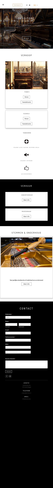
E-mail (7, 330)
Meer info (27, 200)
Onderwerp (8, 314)
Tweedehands (26, 102)
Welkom (26, 38)
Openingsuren (17, 5)
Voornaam (7, 326)
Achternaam (21, 326)
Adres (6, 344)
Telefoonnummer (10, 337)
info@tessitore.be (26, 399)
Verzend (8, 371)
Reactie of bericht (10, 358)
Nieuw (26, 97)
